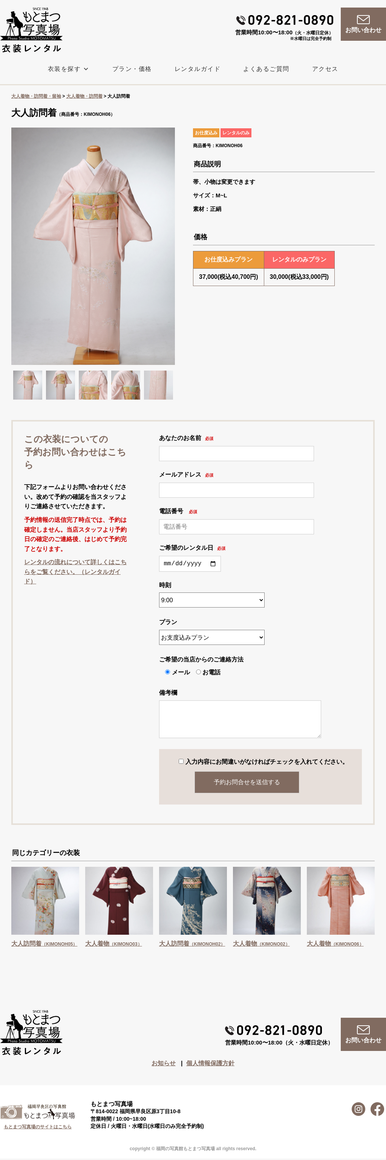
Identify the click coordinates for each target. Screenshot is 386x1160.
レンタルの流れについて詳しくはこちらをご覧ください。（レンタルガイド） (75, 572)
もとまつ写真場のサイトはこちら (38, 1128)
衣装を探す (69, 69)
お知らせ (164, 1065)
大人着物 (113, 945)
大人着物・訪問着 (84, 96)
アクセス (325, 69)
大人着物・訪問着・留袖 (36, 96)
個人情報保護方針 (210, 1065)
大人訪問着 (44, 945)
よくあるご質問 (266, 69)
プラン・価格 (132, 69)
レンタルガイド (198, 69)
